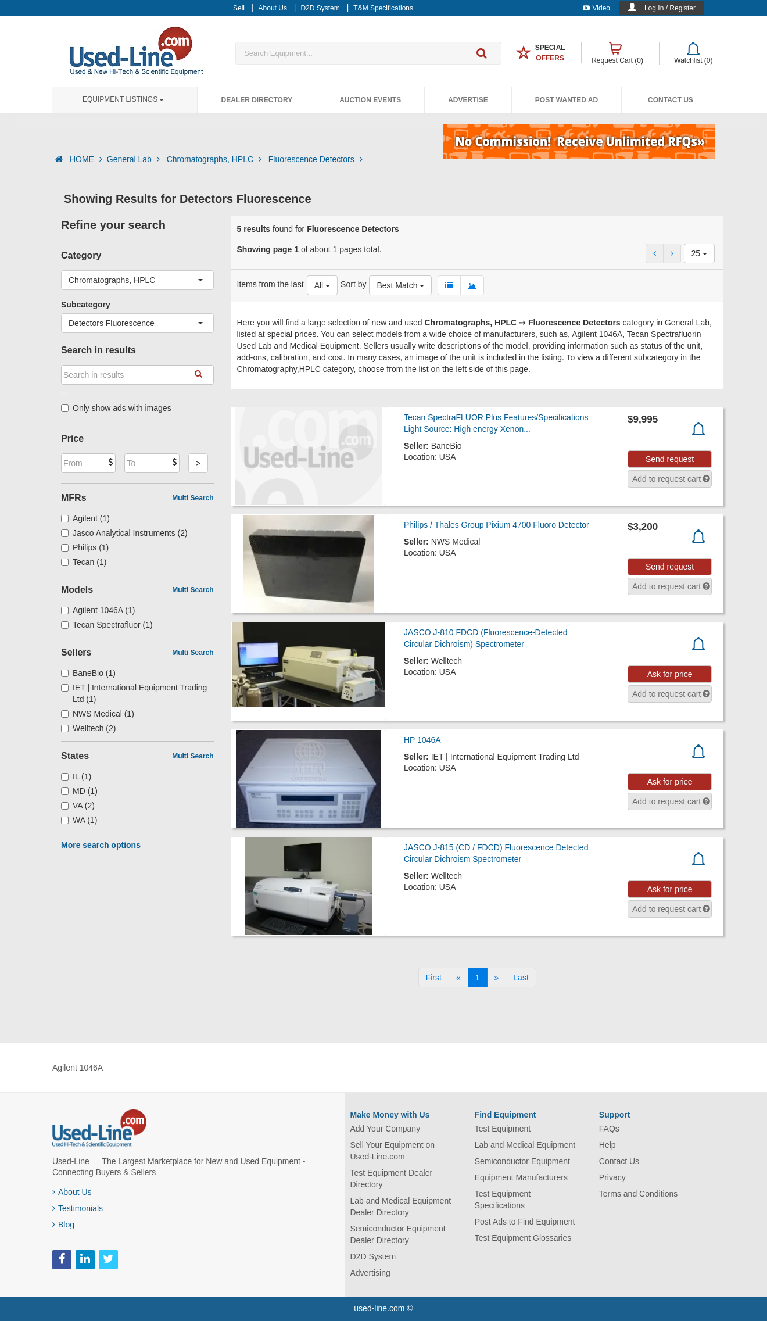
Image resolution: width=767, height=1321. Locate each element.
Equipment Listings (123, 99)
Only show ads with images (116, 408)
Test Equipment (503, 1128)
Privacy (612, 1177)
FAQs (609, 1128)
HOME (86, 159)
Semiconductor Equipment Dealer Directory (398, 1234)
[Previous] (458, 977)
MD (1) (79, 791)
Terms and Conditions (638, 1193)
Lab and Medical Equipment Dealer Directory (400, 1206)
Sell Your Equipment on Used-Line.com (392, 1150)
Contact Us (670, 100)
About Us (72, 1192)
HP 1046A (422, 739)
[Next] (497, 977)
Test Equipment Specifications (503, 1199)
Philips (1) (85, 547)
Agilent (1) (85, 518)
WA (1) (79, 820)
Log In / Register (670, 8)
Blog (63, 1224)
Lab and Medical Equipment (525, 1145)
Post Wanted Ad (566, 100)
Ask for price (670, 674)
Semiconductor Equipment (522, 1161)
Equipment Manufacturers (521, 1177)
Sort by (353, 284)
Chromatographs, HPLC (215, 159)
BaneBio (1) (88, 673)
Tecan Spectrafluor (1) (107, 624)
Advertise (468, 100)
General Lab (134, 159)
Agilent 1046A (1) (98, 610)
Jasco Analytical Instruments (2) (124, 533)
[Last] (521, 977)
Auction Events (370, 100)
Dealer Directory (256, 100)
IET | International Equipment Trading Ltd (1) (134, 693)
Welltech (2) (88, 728)
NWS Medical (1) (97, 713)
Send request (670, 459)
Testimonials (77, 1208)
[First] (433, 977)
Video (596, 8)
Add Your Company (385, 1128)
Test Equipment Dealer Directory (391, 1178)
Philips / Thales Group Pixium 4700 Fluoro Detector (496, 524)
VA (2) (78, 805)
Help (607, 1145)
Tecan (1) (83, 562)
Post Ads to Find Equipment (525, 1221)
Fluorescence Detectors (315, 159)
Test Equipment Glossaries (523, 1238)
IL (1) (76, 776)
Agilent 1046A (77, 1067)
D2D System (373, 1256)
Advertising (370, 1272)
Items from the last (270, 284)
